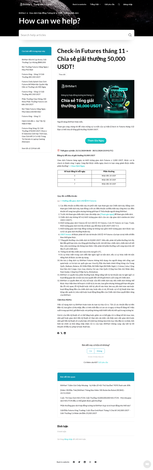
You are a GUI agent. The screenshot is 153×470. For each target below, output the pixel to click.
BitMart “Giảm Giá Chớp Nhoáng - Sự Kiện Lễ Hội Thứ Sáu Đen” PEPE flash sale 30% (95, 385)
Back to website (79, 4)
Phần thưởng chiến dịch (68, 13)
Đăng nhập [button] (128, 4)
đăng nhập (68, 439)
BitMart (22, 13)
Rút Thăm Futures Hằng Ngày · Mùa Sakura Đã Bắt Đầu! (34, 110)
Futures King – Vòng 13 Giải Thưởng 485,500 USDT (33, 75)
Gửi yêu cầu (109, 4)
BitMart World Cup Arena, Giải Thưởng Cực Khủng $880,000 (34, 60)
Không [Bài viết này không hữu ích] (99, 351)
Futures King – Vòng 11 (31, 116)
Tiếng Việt (95, 4)
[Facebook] (58, 333)
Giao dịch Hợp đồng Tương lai (42, 13)
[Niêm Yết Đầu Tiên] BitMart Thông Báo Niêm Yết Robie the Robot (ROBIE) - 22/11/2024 (92, 391)
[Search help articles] (76, 35)
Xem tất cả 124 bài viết (31, 148)
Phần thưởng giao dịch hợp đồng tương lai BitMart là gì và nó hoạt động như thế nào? (95, 405)
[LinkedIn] (65, 333)
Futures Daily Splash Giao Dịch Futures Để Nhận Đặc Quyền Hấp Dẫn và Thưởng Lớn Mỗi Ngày (35, 84)
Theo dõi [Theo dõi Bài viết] (62, 74)
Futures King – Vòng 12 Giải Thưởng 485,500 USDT (33, 93)
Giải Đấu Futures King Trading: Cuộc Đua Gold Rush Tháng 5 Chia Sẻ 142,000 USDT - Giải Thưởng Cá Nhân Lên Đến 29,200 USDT (95, 411)
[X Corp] (61, 333)
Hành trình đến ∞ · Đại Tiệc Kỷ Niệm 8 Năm (34, 122)
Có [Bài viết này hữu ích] (90, 351)
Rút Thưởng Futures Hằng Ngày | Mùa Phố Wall (35, 68)
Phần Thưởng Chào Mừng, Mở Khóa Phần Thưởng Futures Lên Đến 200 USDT (34, 101)
